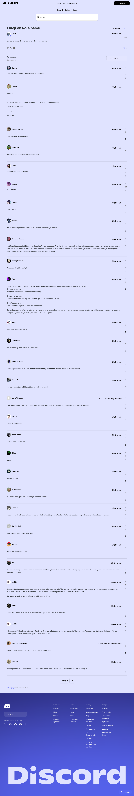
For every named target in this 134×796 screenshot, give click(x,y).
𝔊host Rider (16, 435)
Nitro (55, 712)
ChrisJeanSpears (18, 239)
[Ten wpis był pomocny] (125, 34)
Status (55, 716)
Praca (72, 712)
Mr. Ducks (15, 544)
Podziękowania (107, 725)
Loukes (14, 202)
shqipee (15, 661)
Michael (15, 380)
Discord (60, 10)
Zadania (88, 738)
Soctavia (15, 508)
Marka (72, 716)
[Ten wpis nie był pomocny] (125, 41)
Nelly (14, 33)
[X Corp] (11, 48)
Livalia (14, 86)
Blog (87, 405)
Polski (10, 714)
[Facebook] (8, 48)
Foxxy (14, 279)
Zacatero (15, 68)
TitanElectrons (17, 361)
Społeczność (90, 729)
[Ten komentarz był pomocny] (125, 68)
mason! (14, 184)
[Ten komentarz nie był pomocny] (125, 74)
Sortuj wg (113, 58)
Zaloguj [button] (122, 3)
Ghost (14, 453)
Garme (14, 220)
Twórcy (88, 725)
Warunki (105, 708)
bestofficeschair (18, 398)
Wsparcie (89, 708)
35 (125, 48)
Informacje (74, 708)
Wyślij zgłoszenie (70, 3)
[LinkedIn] (14, 48)
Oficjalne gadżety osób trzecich (91, 744)
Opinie (58, 3)
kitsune (14, 416)
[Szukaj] (67, 17)
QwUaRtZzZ (16, 526)
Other (75, 10)
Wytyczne (105, 722)
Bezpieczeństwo (92, 712)
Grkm (14, 166)
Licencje (105, 729)
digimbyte (15, 471)
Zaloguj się (10, 688)
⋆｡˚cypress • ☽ (17, 489)
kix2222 (14, 322)
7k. (13, 563)
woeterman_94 (17, 129)
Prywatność (106, 712)
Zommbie (15, 147)
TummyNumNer (17, 261)
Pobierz (56, 708)
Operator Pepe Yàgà (19, 643)
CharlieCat (16, 340)
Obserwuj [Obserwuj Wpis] (116, 28)
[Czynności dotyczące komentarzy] (125, 78)
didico (14, 605)
